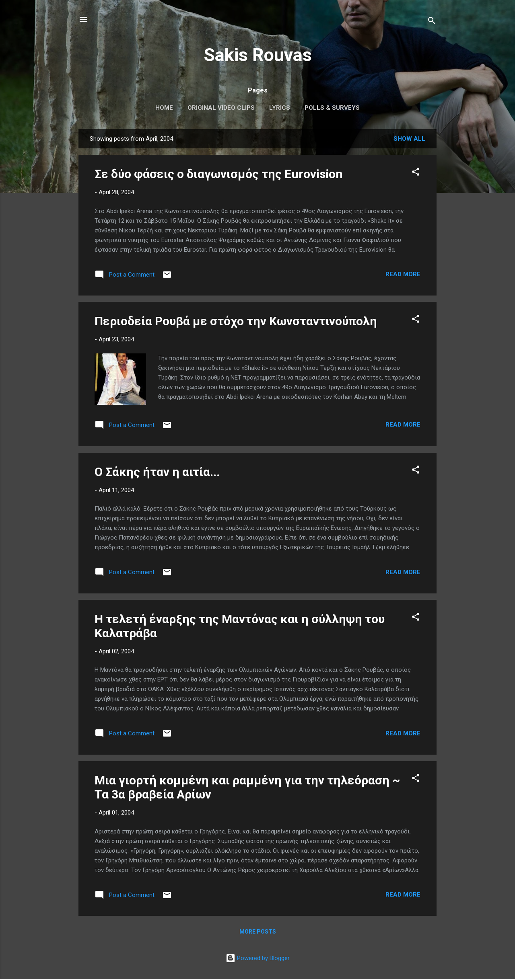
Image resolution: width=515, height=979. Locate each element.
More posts (257, 931)
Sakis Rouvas (258, 55)
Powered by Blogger (258, 958)
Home (164, 107)
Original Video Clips (221, 107)
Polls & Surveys (332, 107)
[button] (415, 173)
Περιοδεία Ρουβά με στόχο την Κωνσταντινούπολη (236, 321)
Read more (402, 274)
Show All (409, 138)
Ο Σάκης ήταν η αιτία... (157, 472)
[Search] (432, 22)
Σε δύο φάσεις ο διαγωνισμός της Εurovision (219, 174)
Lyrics (279, 107)
